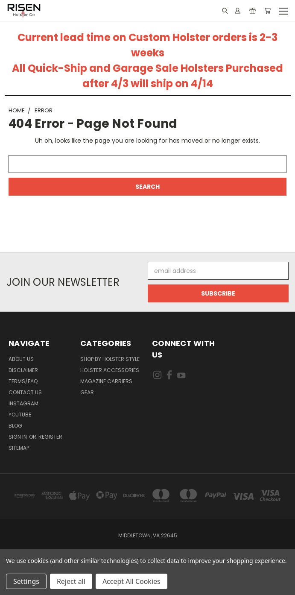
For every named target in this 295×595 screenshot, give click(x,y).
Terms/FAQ (23, 381)
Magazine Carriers (106, 381)
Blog (15, 425)
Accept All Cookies (131, 581)
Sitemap (19, 447)
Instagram (23, 403)
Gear (87, 392)
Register (50, 436)
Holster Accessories (109, 370)
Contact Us (25, 392)
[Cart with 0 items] (267, 10)
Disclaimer (23, 370)
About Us (21, 359)
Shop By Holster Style (110, 359)
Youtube (20, 414)
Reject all (71, 581)
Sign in (18, 436)
